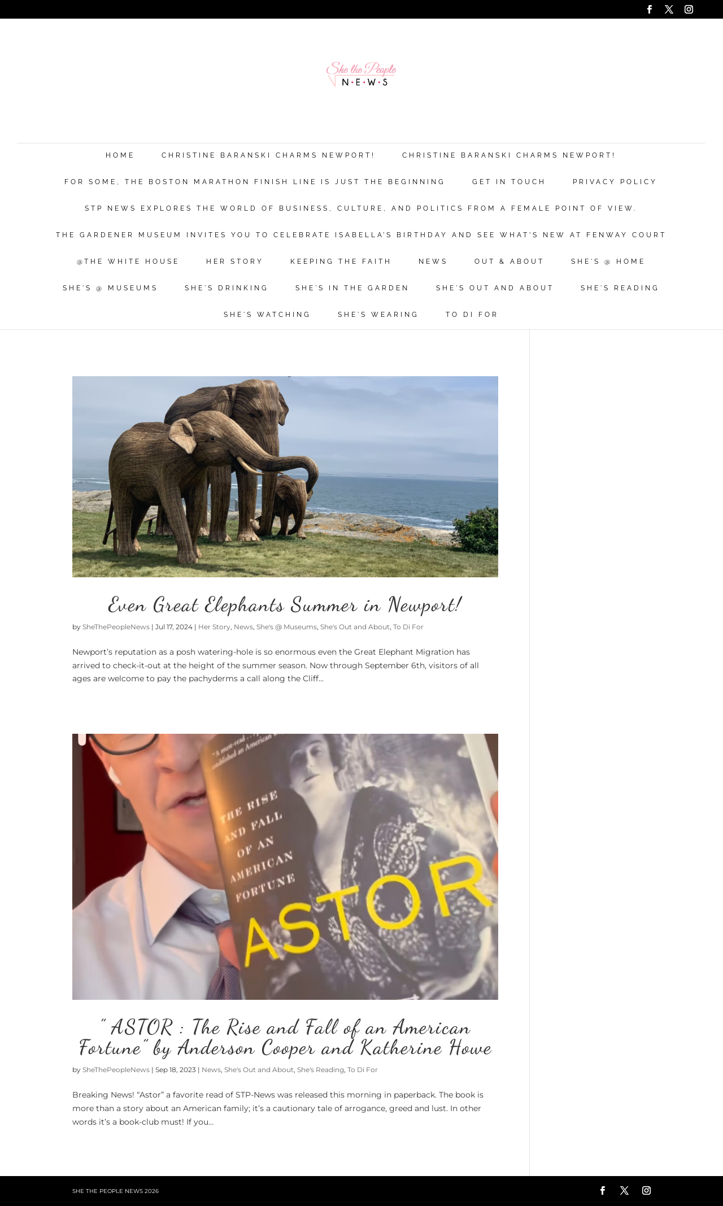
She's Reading (620, 288)
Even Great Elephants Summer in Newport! (285, 604)
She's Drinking (227, 288)
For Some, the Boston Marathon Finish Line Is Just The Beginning (255, 182)
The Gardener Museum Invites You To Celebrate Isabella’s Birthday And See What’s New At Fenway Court (361, 235)
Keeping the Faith (341, 261)
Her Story (235, 261)
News (433, 261)
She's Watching (267, 315)
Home (120, 155)
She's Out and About (495, 288)
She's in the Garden (352, 288)
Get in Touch (509, 182)
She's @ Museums (110, 288)
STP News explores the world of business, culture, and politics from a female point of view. (361, 208)
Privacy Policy (615, 182)
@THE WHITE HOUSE (128, 261)
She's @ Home (608, 261)
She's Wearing (378, 315)
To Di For (472, 315)
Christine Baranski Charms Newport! (269, 155)
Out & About (509, 261)
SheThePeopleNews (116, 626)
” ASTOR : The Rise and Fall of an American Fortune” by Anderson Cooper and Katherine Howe (285, 1037)
